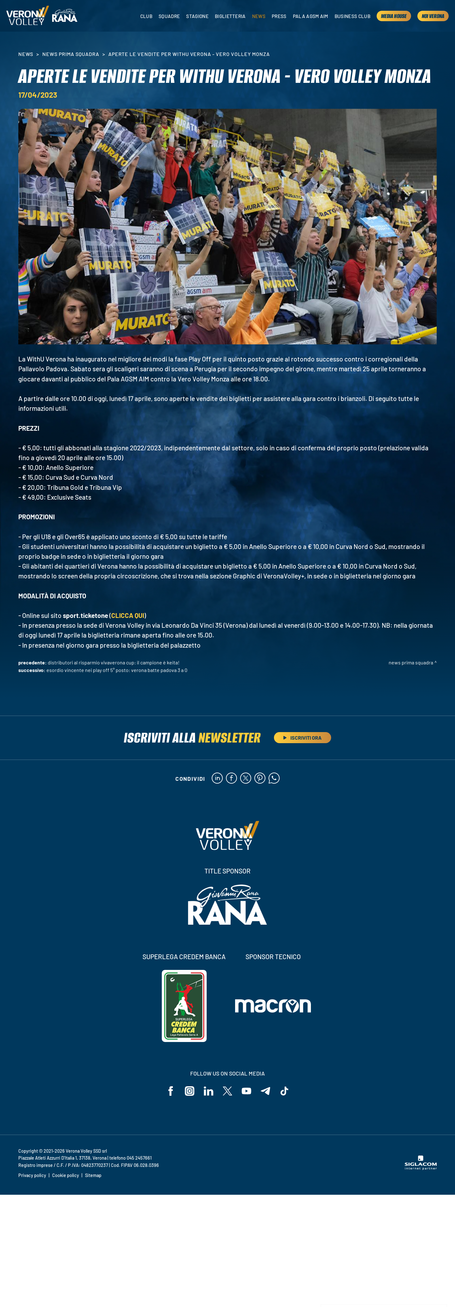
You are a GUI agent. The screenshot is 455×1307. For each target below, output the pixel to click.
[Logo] (27, 16)
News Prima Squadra (70, 54)
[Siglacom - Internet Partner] (421, 1168)
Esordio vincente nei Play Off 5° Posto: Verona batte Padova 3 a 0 (116, 670)
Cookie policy (65, 1175)
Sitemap (93, 1175)
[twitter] (245, 779)
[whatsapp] (274, 779)
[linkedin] (217, 779)
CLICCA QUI (127, 615)
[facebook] (231, 779)
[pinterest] (259, 779)
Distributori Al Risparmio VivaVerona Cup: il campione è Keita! (113, 662)
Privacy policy (32, 1175)
